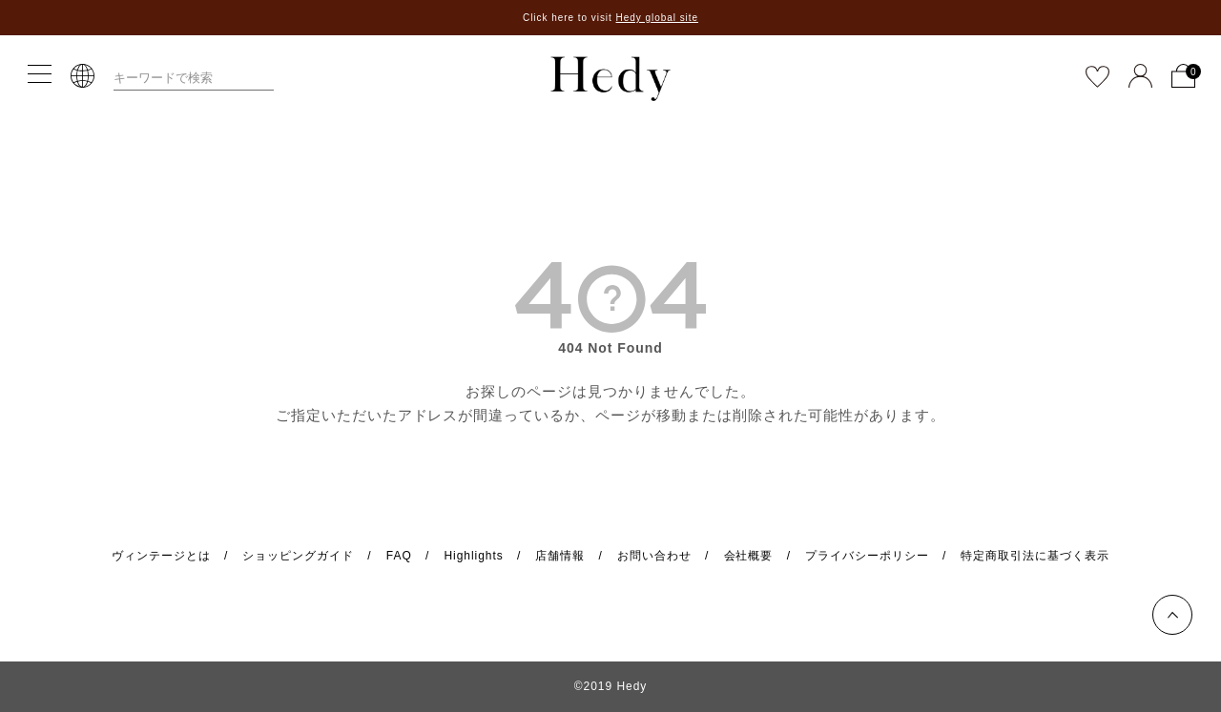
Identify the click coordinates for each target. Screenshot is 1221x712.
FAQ (399, 555)
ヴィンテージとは (161, 555)
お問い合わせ (654, 555)
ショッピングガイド (298, 555)
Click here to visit (610, 17)
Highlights (473, 555)
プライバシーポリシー (867, 555)
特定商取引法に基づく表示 (1035, 555)
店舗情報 (560, 555)
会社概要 (749, 555)
